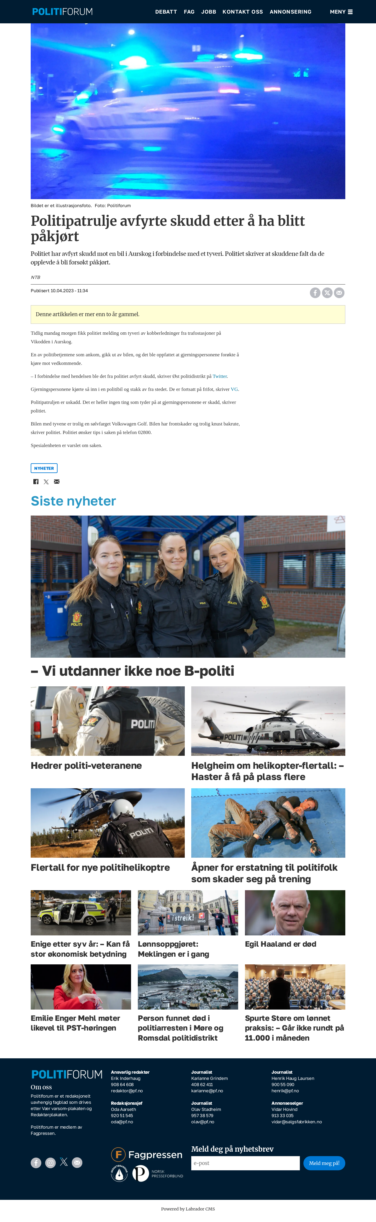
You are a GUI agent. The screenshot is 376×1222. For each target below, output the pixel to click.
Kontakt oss (243, 12)
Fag (189, 12)
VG (234, 393)
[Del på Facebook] (315, 294)
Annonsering (291, 12)
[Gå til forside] (89, 12)
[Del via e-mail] (339, 294)
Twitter (219, 380)
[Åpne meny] (341, 12)
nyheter (44, 472)
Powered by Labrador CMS (188, 1213)
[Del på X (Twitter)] (327, 294)
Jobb (208, 12)
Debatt (166, 12)
